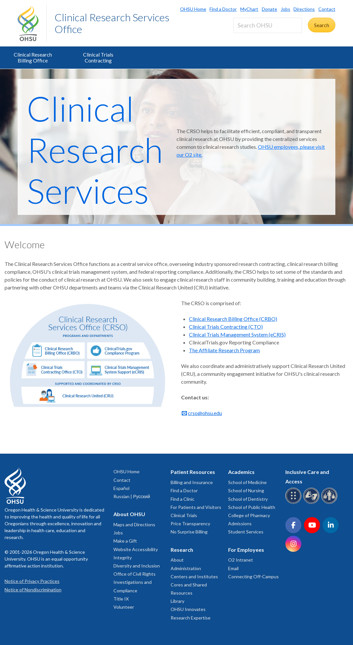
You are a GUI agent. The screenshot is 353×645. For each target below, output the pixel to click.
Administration (186, 568)
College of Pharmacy (249, 515)
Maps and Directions (134, 524)
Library (177, 601)
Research (182, 550)
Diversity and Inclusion (136, 565)
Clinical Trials (184, 515)
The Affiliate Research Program (224, 350)
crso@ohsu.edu (205, 413)
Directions (304, 9)
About (177, 560)
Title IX (121, 598)
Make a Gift (125, 541)
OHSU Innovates (188, 609)
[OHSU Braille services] (294, 502)
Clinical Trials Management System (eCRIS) (237, 334)
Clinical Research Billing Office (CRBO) (233, 319)
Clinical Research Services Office (112, 23)
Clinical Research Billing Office (33, 57)
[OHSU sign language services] (312, 502)
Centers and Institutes (194, 576)
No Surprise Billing (189, 531)
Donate (269, 9)
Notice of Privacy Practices (32, 581)
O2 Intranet (240, 560)
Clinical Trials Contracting (98, 57)
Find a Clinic (182, 499)
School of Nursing (246, 490)
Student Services (245, 531)
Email (233, 568)
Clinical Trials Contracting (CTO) (226, 326)
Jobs (285, 9)
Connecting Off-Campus (253, 576)
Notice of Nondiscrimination (33, 589)
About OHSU (129, 514)
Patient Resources (193, 472)
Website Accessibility (135, 549)
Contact (326, 9)
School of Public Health (251, 507)
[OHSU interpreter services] (330, 502)
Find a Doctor (223, 9)
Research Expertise (190, 617)
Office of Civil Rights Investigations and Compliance (134, 582)
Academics (241, 472)
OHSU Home (193, 9)
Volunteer (123, 607)
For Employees (246, 550)
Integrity (122, 557)
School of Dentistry (248, 499)
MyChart (249, 9)
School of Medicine (247, 482)
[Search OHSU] (267, 25)
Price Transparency (190, 523)
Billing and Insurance (192, 482)
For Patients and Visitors (196, 507)
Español (121, 488)
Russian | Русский (131, 496)
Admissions (240, 523)
